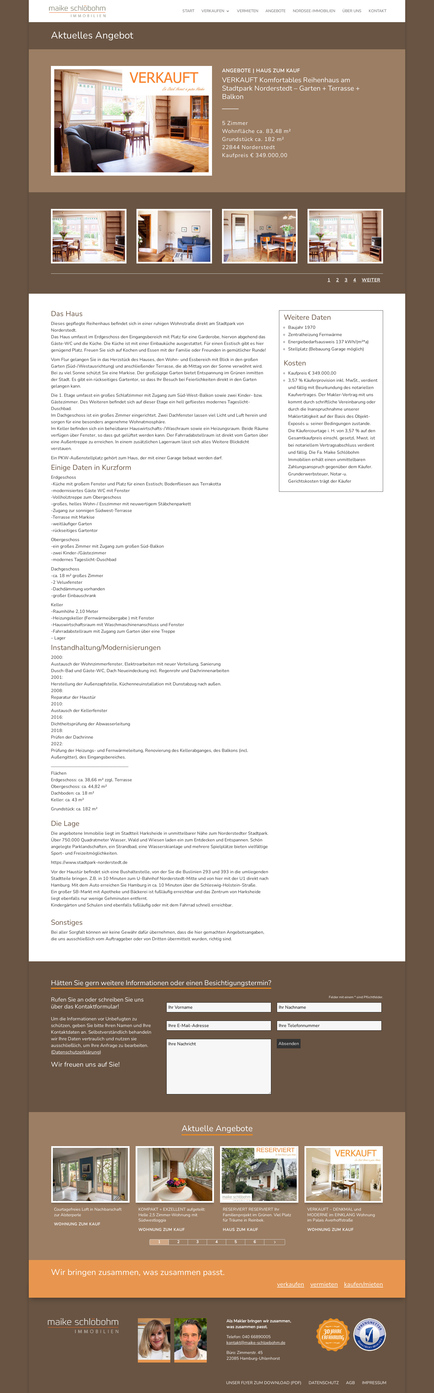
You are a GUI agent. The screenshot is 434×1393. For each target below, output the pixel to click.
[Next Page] (274, 1242)
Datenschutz (324, 1383)
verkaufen (213, 11)
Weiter (371, 280)
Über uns (351, 11)
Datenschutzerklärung (76, 1052)
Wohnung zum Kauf (77, 1224)
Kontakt (377, 11)
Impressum (374, 1383)
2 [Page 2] (178, 1242)
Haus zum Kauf (278, 70)
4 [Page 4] (216, 1242)
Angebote (275, 11)
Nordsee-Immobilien (314, 11)
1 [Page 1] (159, 1242)
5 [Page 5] (235, 1242)
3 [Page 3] (197, 1242)
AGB (350, 1383)
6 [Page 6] (255, 1242)
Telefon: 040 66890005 (248, 1337)
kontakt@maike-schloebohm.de (255, 1342)
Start (188, 11)
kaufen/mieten (363, 1285)
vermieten (247, 11)
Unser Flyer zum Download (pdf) (263, 1383)
